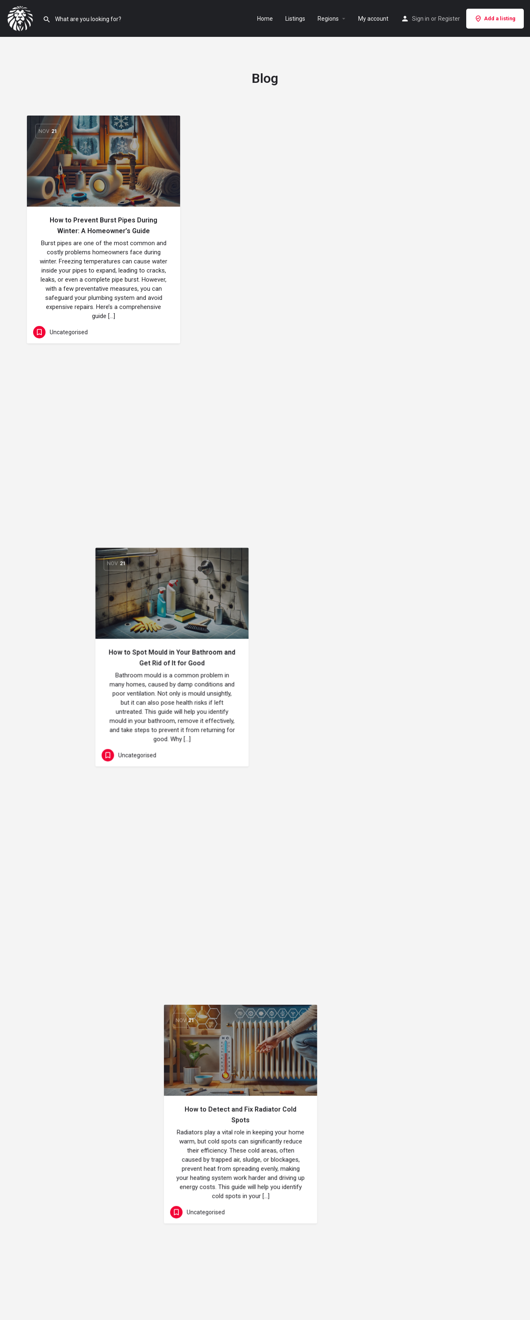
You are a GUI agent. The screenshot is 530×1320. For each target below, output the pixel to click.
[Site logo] (21, 17)
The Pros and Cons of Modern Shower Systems (265, 897)
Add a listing (495, 18)
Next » (281, 1052)
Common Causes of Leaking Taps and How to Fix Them (265, 452)
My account (373, 18)
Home (265, 18)
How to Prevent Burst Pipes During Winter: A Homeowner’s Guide (103, 225)
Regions (328, 18)
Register (449, 18)
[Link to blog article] (103, 161)
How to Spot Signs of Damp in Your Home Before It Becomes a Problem (104, 697)
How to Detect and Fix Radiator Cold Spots (426, 225)
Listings (295, 18)
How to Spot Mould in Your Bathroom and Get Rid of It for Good (265, 225)
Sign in (420, 18)
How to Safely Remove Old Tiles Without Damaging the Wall (426, 688)
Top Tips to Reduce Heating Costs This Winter (426, 452)
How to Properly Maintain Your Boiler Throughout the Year (265, 670)
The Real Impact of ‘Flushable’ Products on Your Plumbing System (103, 461)
